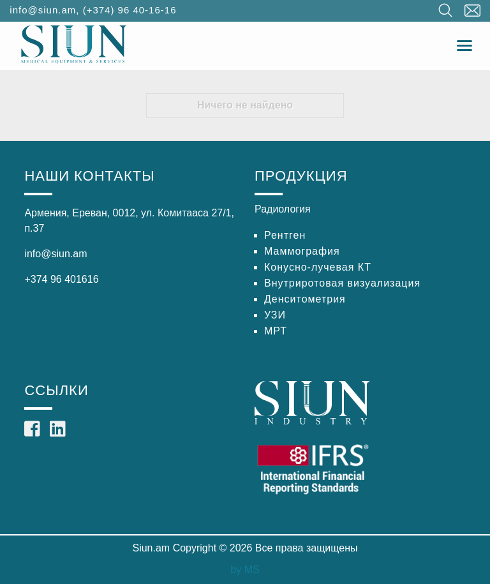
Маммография (302, 251)
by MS (244, 569)
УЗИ (275, 315)
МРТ (275, 331)
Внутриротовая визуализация (342, 283)
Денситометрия (305, 299)
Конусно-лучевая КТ (317, 267)
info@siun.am (43, 9)
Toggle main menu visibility (465, 42)
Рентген (285, 235)
